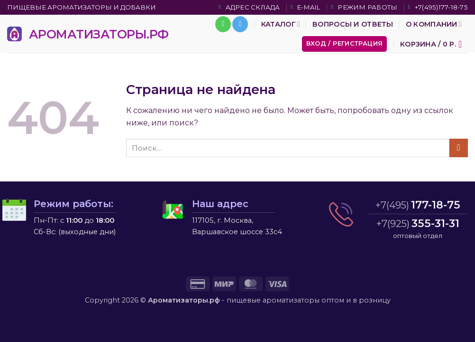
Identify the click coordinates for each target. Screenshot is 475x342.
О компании (434, 23)
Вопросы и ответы (352, 24)
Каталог (280, 23)
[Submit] (458, 148)
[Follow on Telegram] (240, 24)
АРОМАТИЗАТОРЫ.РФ (99, 34)
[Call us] (223, 24)
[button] (344, 44)
